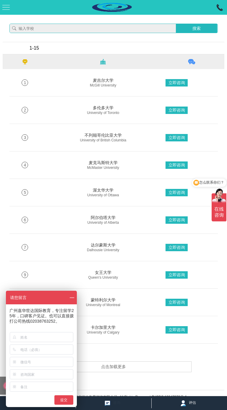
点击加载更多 (113, 366)
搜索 (196, 28)
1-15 (34, 47)
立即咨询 (176, 82)
